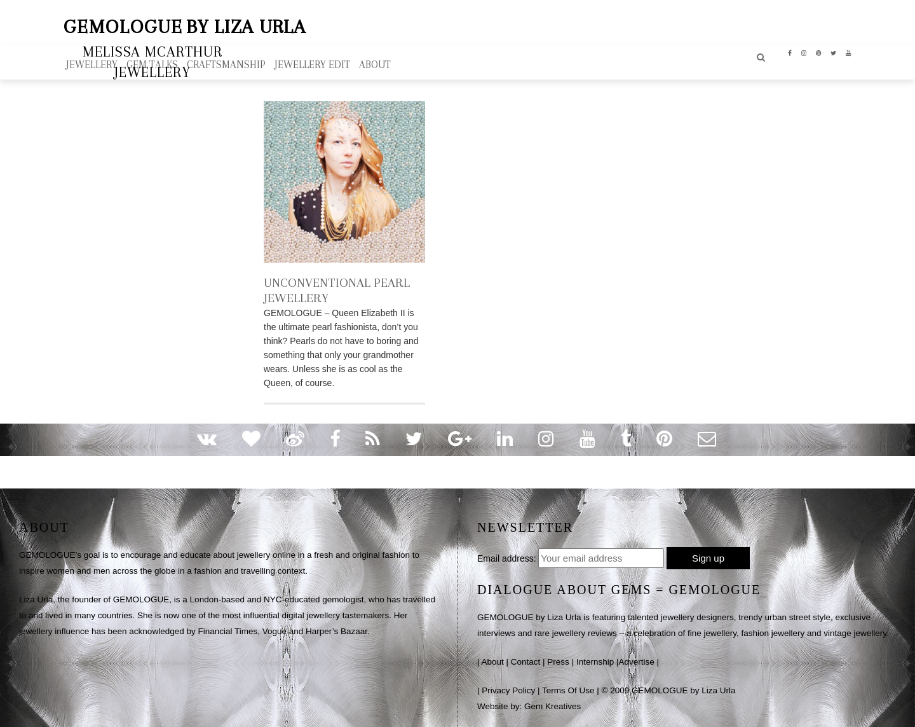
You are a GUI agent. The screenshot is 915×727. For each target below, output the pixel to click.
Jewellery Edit (312, 65)
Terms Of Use (568, 690)
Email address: (506, 558)
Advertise (636, 662)
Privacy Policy (508, 690)
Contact (526, 662)
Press (558, 662)
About (493, 662)
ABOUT (375, 65)
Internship (595, 662)
